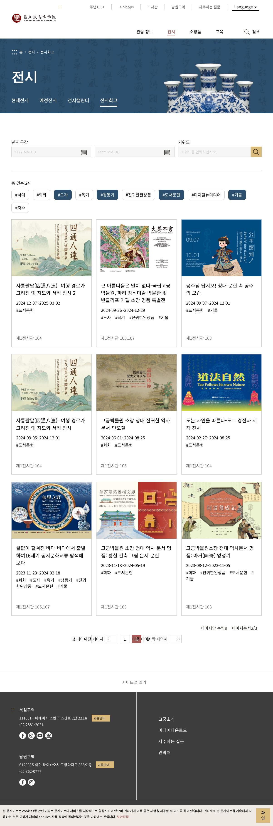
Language (243, 7)
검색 (256, 152)
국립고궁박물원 (34, 18)
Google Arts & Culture (48, 737)
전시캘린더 (78, 100)
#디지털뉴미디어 (206, 195)
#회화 (42, 195)
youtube (40, 737)
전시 (31, 52)
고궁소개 (166, 721)
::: (60, 7)
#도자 (63, 195)
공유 (219, 126)
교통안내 (99, 719)
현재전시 (20, 100)
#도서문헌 (171, 195)
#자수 (20, 208)
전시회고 (47, 52)
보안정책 (123, 816)
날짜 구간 (19, 142)
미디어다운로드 (172, 732)
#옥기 (84, 195)
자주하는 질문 (171, 743)
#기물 (237, 195)
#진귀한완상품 (138, 195)
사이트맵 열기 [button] (134, 684)
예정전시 (48, 100)
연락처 (164, 754)
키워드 (184, 142)
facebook (22, 737)
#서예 (20, 195)
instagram (31, 737)
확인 (263, 815)
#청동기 (107, 195)
